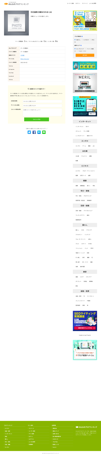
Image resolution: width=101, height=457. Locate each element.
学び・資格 (78, 196)
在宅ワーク (83, 175)
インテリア (87, 234)
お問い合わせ (56, 433)
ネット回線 (86, 131)
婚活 (88, 215)
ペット (86, 248)
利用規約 (31, 444)
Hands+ (55, 447)
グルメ (77, 243)
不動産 (88, 300)
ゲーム (84, 146)
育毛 (94, 185)
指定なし (77, 39)
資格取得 (89, 200)
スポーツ (83, 243)
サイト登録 (31, 433)
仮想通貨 (78, 305)
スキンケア (88, 277)
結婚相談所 (78, 219)
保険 (83, 305)
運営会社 (55, 428)
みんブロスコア (79, 48)
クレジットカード (80, 300)
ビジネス (78, 171)
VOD (82, 230)
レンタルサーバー (80, 135)
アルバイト (84, 156)
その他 (22, 55)
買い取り (78, 262)
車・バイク (85, 262)
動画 (89, 146)
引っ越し (78, 257)
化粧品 (85, 281)
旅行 (83, 257)
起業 (89, 175)
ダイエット (78, 281)
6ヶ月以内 (85, 39)
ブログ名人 (55, 441)
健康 (77, 185)
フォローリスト (81, 51)
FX (84, 296)
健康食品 (82, 185)
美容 (77, 277)
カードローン (90, 296)
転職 (77, 160)
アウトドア (89, 230)
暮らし (77, 230)
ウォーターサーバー (81, 239)
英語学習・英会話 (80, 200)
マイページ (31, 428)
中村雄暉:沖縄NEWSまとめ (41, 12)
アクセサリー (79, 234)
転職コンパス (56, 444)
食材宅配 (82, 266)
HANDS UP (55, 439)
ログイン (31, 436)
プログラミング (87, 196)
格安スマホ (89, 135)
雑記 (91, 262)
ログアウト (31, 439)
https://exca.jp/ (25, 59)
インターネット (79, 126)
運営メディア (56, 431)
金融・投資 (78, 296)
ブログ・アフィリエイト (88, 171)
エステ (82, 277)
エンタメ (78, 146)
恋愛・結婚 (78, 210)
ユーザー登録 (32, 431)
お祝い (89, 239)
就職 (90, 156)
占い (94, 146)
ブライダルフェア (88, 210)
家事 (88, 253)
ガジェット (78, 131)
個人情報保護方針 (57, 436)
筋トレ (88, 185)
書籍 (88, 257)
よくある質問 (32, 441)
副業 (77, 175)
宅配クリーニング (80, 253)
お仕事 (77, 156)
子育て (92, 248)
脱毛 (77, 286)
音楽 (77, 266)
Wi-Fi (87, 126)
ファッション (79, 248)
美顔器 (91, 281)
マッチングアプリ (80, 215)
